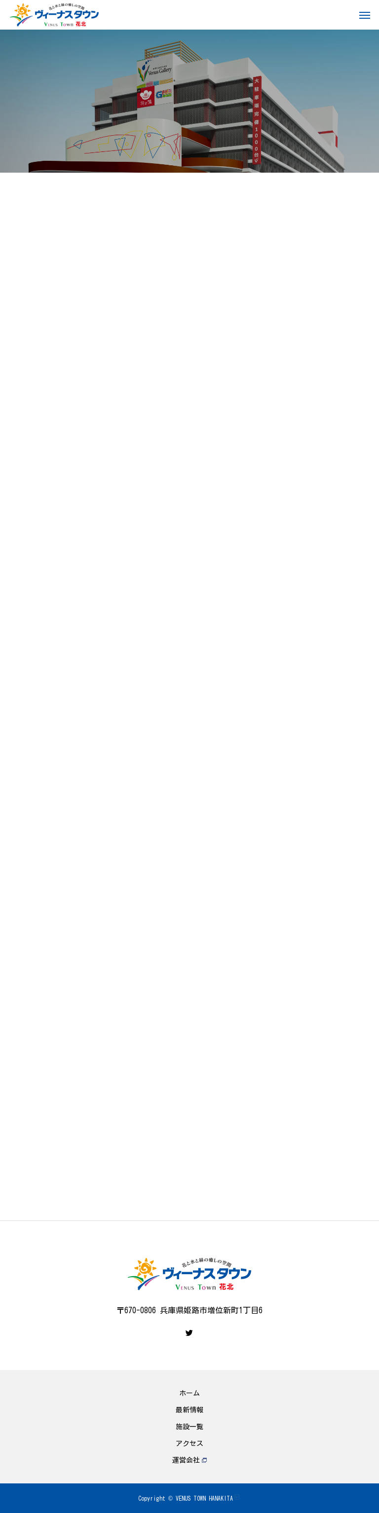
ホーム (189, 1393)
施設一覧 (189, 1426)
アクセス (189, 1443)
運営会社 (189, 1460)
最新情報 (189, 1409)
